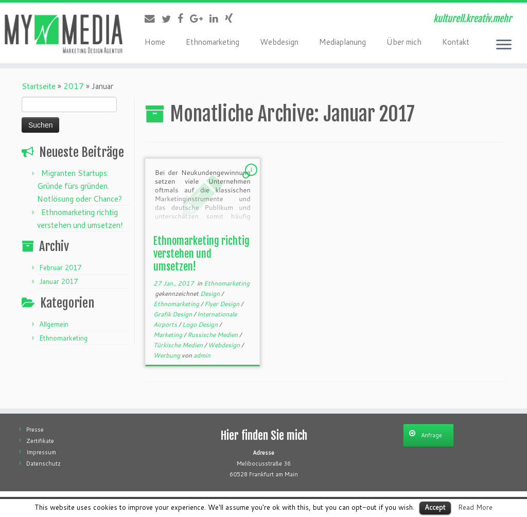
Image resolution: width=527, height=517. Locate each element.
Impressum (41, 452)
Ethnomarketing (212, 42)
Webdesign (279, 42)
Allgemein (53, 324)
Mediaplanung (342, 42)
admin (202, 355)
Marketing (168, 334)
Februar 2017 (60, 267)
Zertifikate (40, 441)
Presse (35, 429)
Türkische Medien (178, 345)
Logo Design (200, 324)
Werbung (167, 355)
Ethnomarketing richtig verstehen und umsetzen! (201, 254)
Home (155, 42)
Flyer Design (222, 303)
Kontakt (455, 42)
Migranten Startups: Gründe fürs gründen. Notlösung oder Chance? (79, 186)
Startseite (39, 86)
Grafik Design (173, 314)
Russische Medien (213, 334)
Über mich (404, 42)
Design (210, 293)
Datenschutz (43, 463)
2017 (73, 86)
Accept (435, 507)
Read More (475, 507)
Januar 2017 (58, 281)
